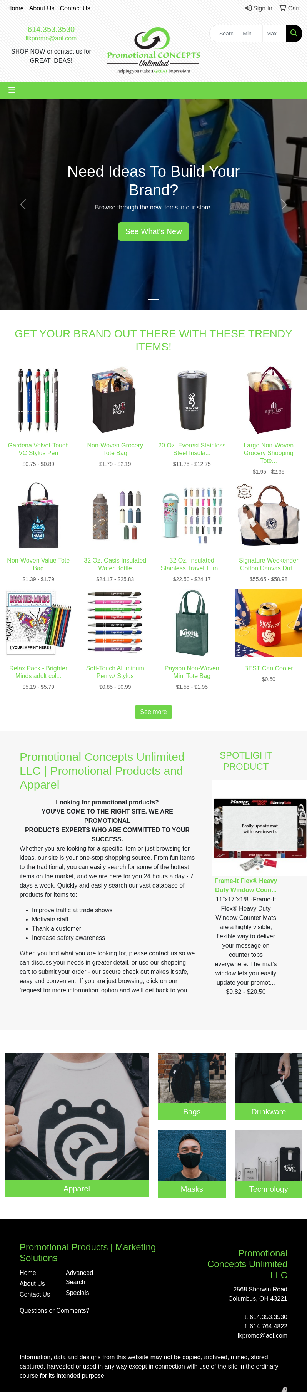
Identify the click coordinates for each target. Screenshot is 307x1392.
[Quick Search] (224, 33)
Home (15, 8)
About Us (42, 8)
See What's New (153, 231)
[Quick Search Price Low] (250, 33)
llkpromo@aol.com (51, 38)
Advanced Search (79, 1277)
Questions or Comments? (54, 1310)
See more (153, 712)
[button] (23, 204)
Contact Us (75, 8)
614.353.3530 (51, 29)
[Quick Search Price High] (274, 33)
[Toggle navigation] (12, 90)
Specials (77, 1293)
